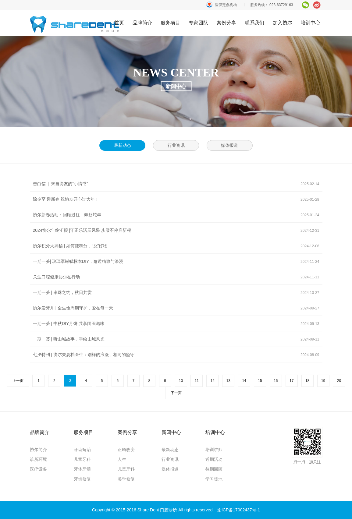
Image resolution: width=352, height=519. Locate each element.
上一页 (17, 381)
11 (197, 381)
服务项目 (170, 22)
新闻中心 (171, 432)
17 (291, 381)
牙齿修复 (82, 479)
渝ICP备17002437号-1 (238, 509)
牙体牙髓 (82, 469)
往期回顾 (213, 469)
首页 (75, 24)
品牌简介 (142, 22)
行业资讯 (170, 459)
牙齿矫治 (82, 449)
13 (228, 381)
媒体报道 (170, 469)
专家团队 (198, 22)
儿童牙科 (82, 459)
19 (323, 381)
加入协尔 (282, 22)
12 (213, 381)
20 (339, 381)
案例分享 (226, 22)
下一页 (176, 393)
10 (181, 381)
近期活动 (213, 459)
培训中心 (310, 22)
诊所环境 (38, 459)
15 (260, 381)
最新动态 (170, 449)
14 (244, 381)
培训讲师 (213, 449)
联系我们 (254, 22)
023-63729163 (281, 5)
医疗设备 (38, 469)
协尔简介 (38, 449)
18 (307, 381)
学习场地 (213, 479)
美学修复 (126, 479)
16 (276, 381)
